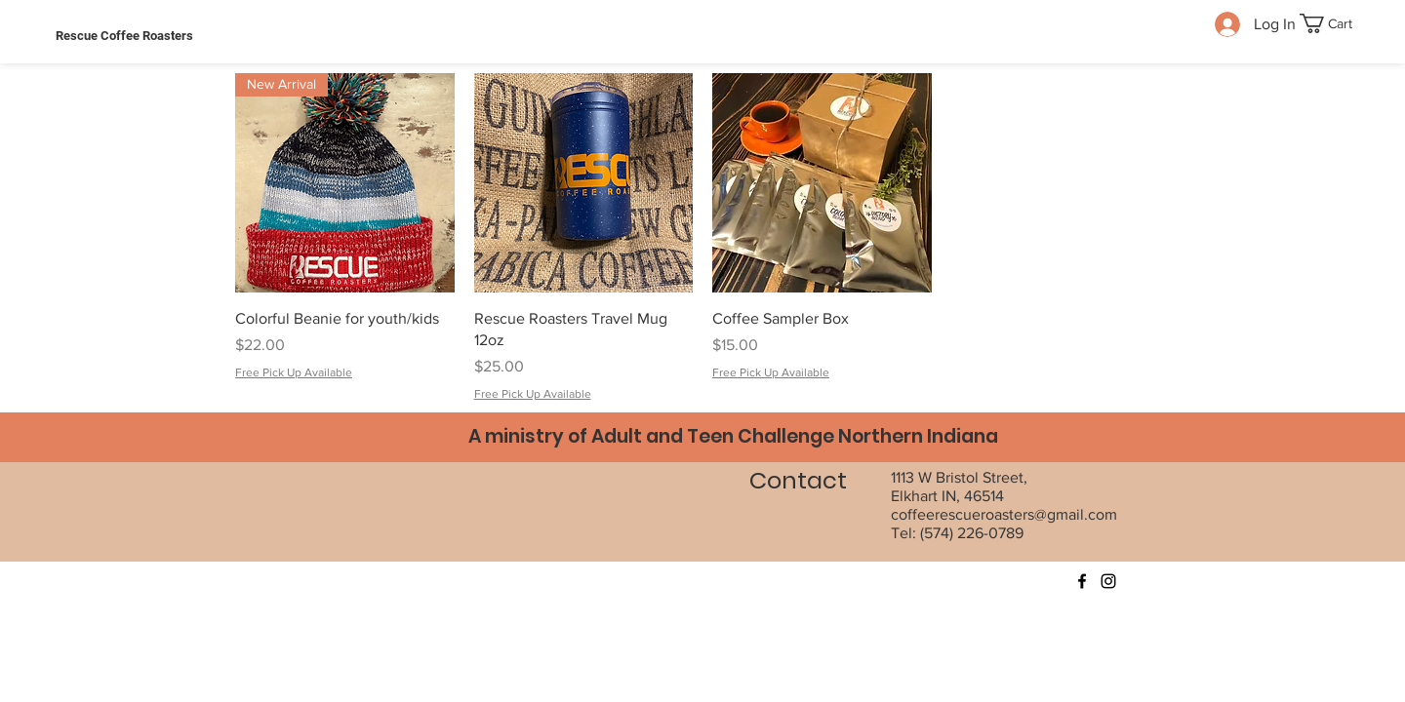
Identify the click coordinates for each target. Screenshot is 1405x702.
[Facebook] (1082, 581)
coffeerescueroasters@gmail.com (1004, 514)
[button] (1336, 23)
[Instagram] (1108, 581)
